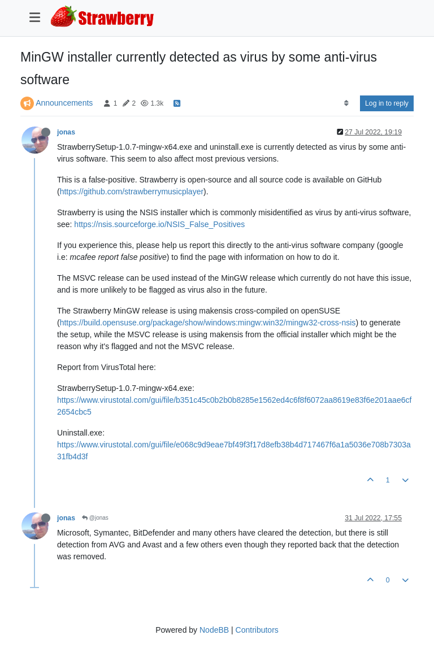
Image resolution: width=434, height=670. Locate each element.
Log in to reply (387, 103)
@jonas (95, 518)
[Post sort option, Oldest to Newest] (346, 103)
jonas (66, 132)
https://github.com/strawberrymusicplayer (131, 191)
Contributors (257, 629)
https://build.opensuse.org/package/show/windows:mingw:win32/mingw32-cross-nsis (208, 322)
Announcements (64, 102)
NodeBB (214, 629)
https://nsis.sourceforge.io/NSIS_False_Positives (159, 224)
